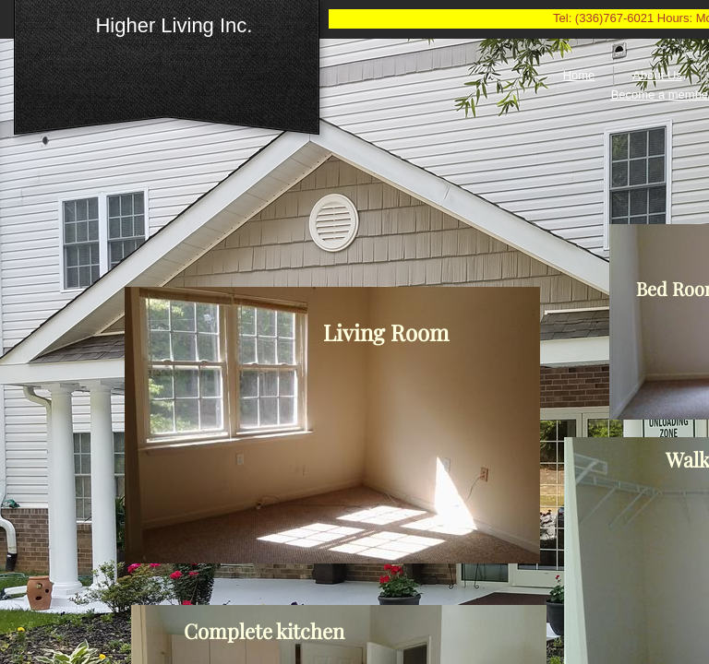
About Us (656, 75)
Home (579, 75)
